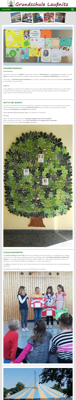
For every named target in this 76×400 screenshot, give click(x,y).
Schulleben (6, 9)
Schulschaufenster (13, 252)
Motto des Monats (12, 102)
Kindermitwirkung (12, 68)
